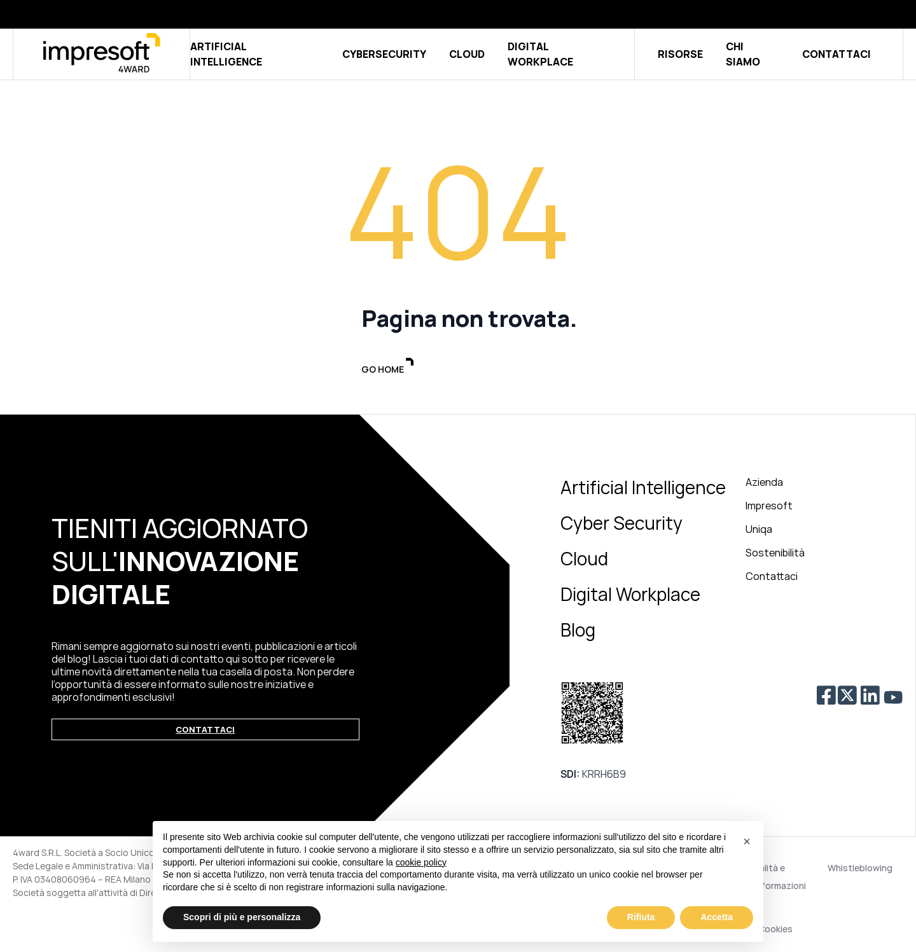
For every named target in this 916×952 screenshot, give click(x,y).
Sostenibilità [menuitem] (775, 555)
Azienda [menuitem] (764, 484)
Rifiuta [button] (641, 917)
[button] (747, 841)
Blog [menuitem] (577, 631)
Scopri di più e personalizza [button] (241, 917)
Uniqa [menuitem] (759, 531)
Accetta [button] (716, 917)
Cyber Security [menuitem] (621, 525)
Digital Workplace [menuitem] (630, 596)
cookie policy (421, 862)
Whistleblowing (860, 870)
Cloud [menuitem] (584, 560)
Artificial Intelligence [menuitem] (643, 489)
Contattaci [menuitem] (772, 578)
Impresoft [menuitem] (769, 507)
